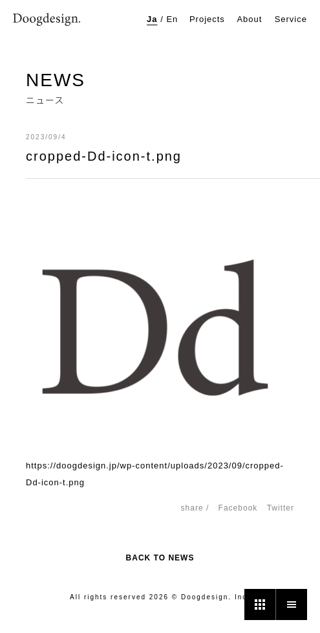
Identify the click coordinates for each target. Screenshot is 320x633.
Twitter (280, 508)
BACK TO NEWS (160, 557)
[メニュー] (291, 604)
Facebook (238, 508)
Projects (207, 19)
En (172, 19)
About (249, 19)
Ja (152, 19)
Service (291, 19)
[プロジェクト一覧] (260, 604)
